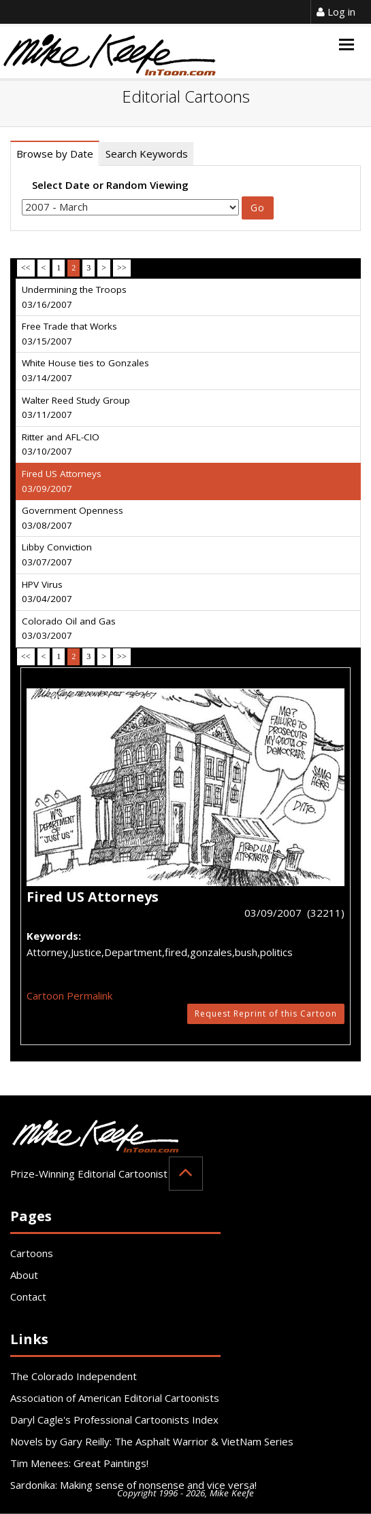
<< (26, 267)
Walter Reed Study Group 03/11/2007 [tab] (76, 407)
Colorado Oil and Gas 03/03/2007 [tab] (69, 628)
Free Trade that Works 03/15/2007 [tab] (69, 333)
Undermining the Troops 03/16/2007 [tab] (74, 297)
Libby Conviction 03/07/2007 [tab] (57, 554)
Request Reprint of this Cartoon (266, 1013)
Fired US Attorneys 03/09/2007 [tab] (61, 481)
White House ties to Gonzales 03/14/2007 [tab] (85, 370)
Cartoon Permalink (69, 995)
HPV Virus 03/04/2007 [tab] (47, 591)
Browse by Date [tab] (54, 153)
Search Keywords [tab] (147, 153)
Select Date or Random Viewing (110, 185)
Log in (336, 11)
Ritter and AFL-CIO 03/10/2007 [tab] (60, 444)
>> (122, 267)
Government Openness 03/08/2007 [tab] (72, 517)
